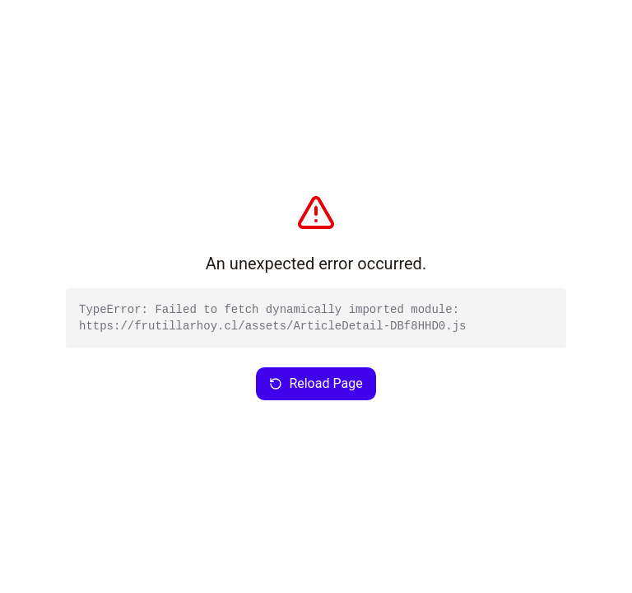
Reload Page (315, 383)
